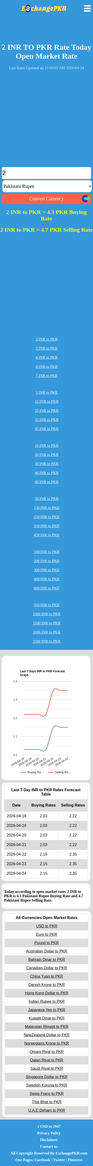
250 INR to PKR (46, 517)
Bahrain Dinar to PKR (46, 960)
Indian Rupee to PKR (47, 1001)
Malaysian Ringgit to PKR (46, 1027)
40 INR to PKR (46, 473)
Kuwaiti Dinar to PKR (46, 1018)
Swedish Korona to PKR (46, 1085)
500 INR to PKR (46, 605)
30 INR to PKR (46, 464)
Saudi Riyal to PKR (46, 1068)
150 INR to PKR (46, 508)
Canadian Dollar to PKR (46, 968)
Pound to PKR (46, 943)
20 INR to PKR (46, 455)
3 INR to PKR (46, 348)
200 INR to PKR (46, 561)
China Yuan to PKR (46, 976)
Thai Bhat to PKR (46, 1102)
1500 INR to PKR (46, 623)
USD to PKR (46, 926)
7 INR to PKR (46, 376)
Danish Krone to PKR (46, 985)
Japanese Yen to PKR (46, 1010)
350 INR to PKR (46, 526)
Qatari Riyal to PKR (46, 1060)
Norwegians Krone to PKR (46, 1043)
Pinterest (75, 1160)
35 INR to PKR (46, 420)
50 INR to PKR (46, 499)
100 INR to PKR (46, 552)
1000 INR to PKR (46, 614)
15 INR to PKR (46, 401)
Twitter (59, 1160)
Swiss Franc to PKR (47, 1094)
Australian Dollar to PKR (46, 951)
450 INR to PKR (46, 535)
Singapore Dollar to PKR (46, 1077)
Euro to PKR (46, 934)
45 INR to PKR (46, 429)
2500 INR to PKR (46, 641)
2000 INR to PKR (46, 632)
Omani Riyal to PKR (47, 1052)
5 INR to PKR (46, 392)
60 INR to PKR (46, 482)
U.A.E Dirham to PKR (46, 1110)
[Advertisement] (46, 120)
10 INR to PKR (46, 445)
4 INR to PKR (46, 357)
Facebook (42, 1160)
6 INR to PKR (46, 366)
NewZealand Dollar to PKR (46, 1035)
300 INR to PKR (46, 570)
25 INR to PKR (46, 411)
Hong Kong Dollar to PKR (46, 993)
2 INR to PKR (46, 339)
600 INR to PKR (46, 588)
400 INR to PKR (46, 579)
